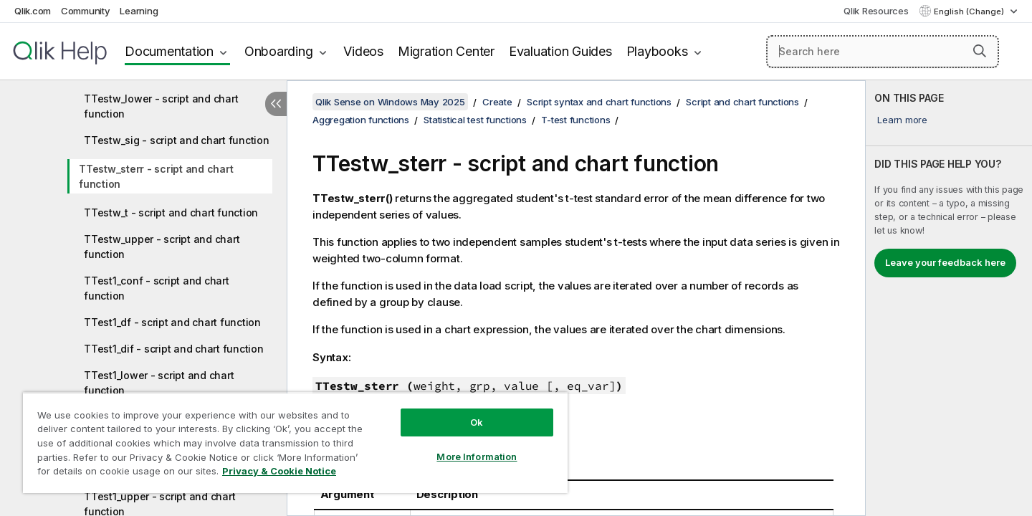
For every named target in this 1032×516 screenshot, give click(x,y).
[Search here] (883, 52)
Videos (363, 51)
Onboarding (278, 51)
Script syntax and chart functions (599, 102)
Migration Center (446, 51)
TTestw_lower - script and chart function (161, 106)
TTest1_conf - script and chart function (156, 288)
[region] (295, 442)
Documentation (169, 51)
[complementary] (949, 298)
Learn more (902, 119)
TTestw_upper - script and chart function (161, 246)
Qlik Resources (876, 10)
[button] (979, 51)
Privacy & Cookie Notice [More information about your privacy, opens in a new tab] (279, 471)
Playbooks (657, 51)
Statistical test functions (475, 119)
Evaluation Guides (560, 51)
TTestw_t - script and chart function (171, 212)
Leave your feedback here (945, 262)
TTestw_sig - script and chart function (176, 140)
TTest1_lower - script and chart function (159, 382)
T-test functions (575, 119)
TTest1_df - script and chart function (172, 322)
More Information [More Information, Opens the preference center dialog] (476, 456)
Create (497, 102)
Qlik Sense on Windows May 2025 (390, 102)
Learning (139, 10)
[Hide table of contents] (276, 104)
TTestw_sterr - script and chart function (156, 176)
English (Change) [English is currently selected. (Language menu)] (970, 11)
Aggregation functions (360, 119)
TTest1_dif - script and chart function (174, 349)
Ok (476, 422)
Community (85, 10)
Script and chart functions (742, 102)
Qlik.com (32, 10)
